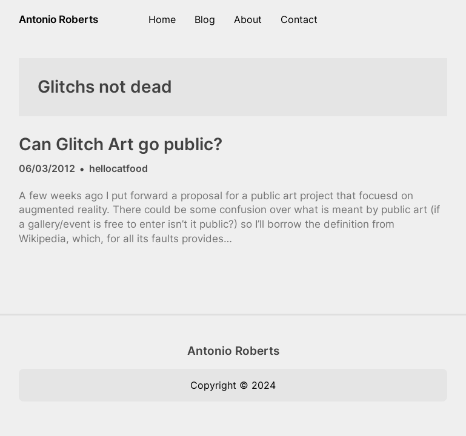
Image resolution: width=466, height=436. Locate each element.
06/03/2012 (47, 168)
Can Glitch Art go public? (120, 144)
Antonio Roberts (58, 19)
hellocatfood (118, 168)
